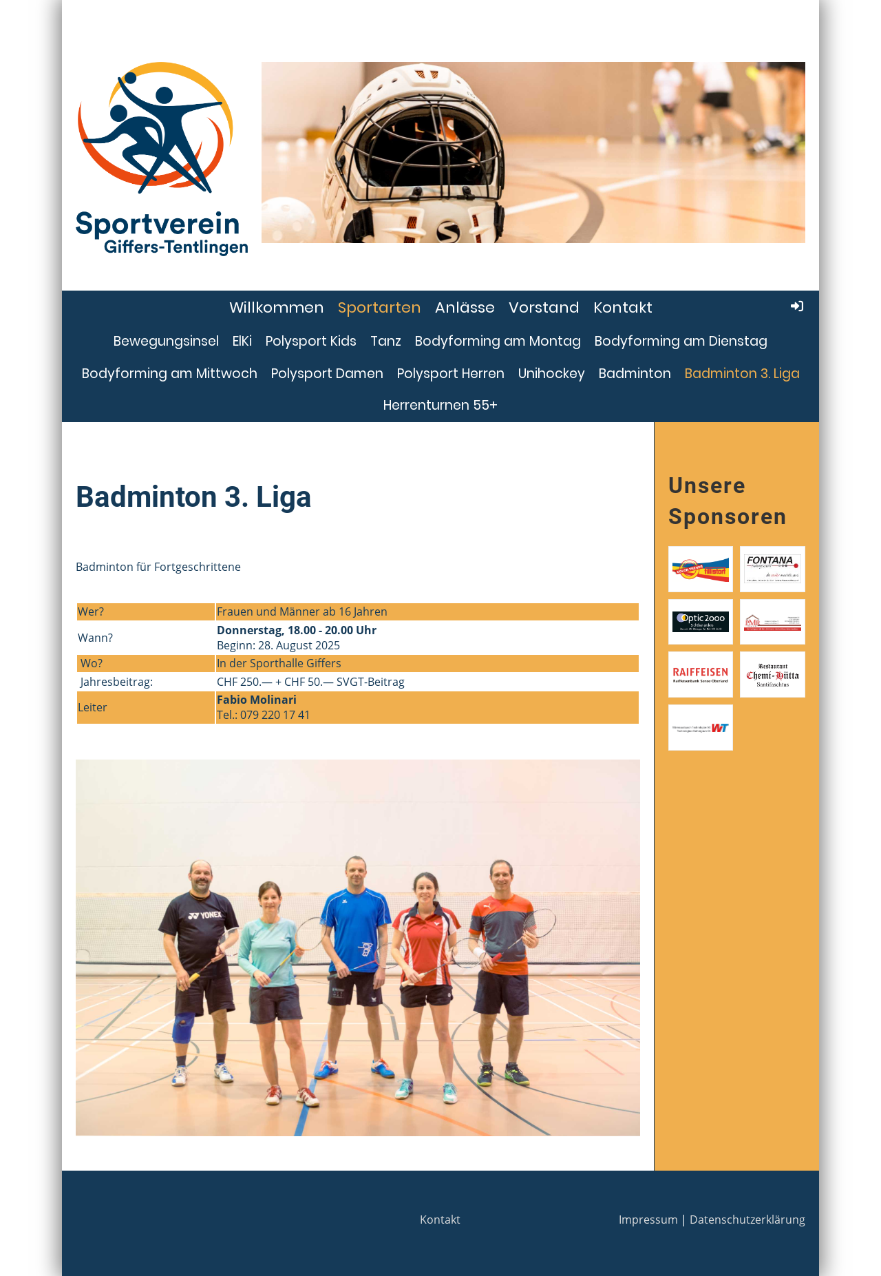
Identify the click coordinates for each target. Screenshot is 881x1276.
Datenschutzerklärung (747, 1219)
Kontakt (622, 307)
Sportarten (379, 307)
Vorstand (544, 307)
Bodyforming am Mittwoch (169, 373)
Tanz (385, 341)
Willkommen (276, 307)
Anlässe (465, 307)
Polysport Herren (451, 373)
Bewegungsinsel (166, 341)
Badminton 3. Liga (742, 373)
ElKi (242, 341)
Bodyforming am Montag (498, 341)
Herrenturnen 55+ (440, 405)
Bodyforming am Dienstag (681, 341)
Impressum (648, 1219)
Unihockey (551, 373)
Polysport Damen (327, 373)
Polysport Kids (311, 341)
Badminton (635, 373)
